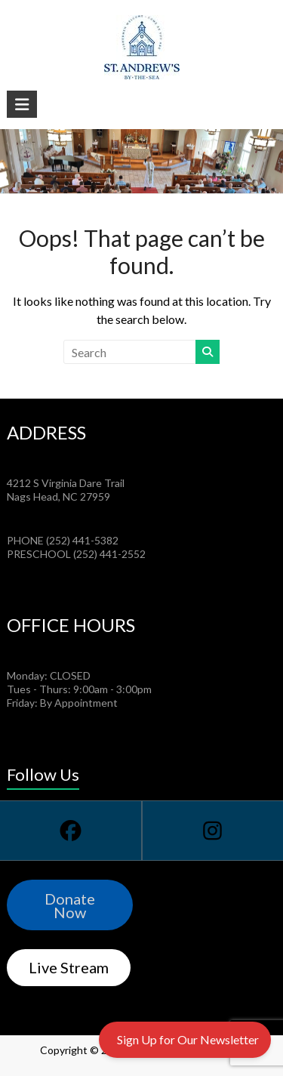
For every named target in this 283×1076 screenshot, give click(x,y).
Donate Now (70, 905)
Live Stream (69, 967)
